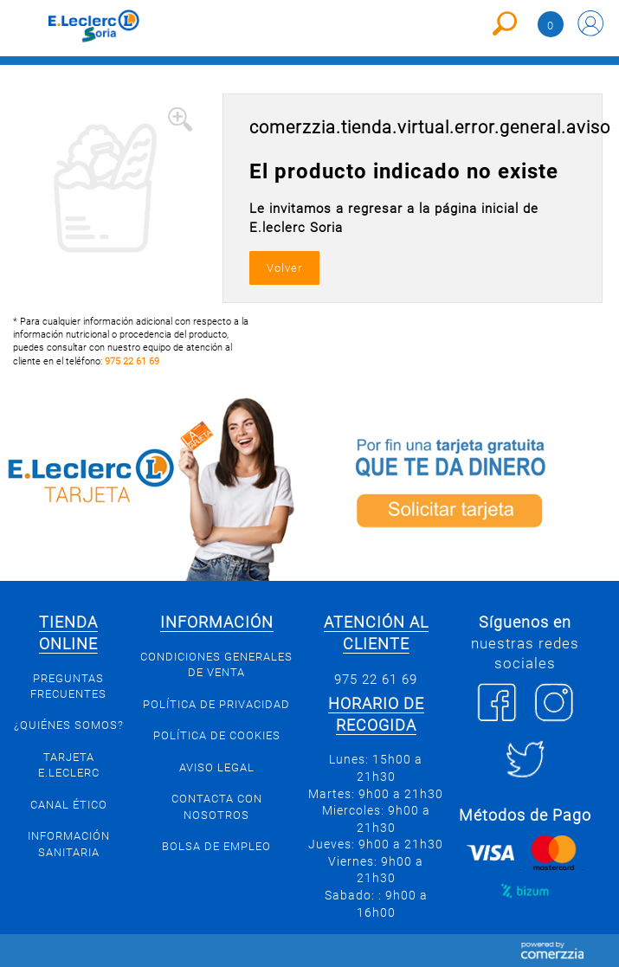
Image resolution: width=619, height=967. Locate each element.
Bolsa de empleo (216, 846)
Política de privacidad (216, 704)
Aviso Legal (217, 767)
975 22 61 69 (132, 361)
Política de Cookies (216, 735)
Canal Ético (68, 804)
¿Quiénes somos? (69, 725)
